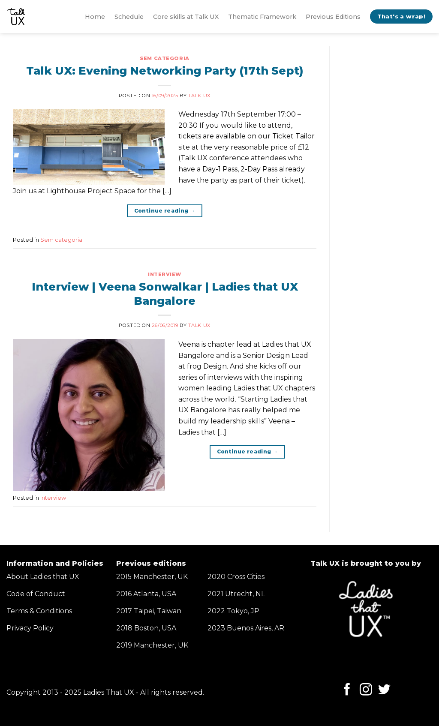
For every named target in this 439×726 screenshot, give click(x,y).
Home (95, 17)
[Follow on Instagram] (366, 690)
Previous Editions (333, 17)
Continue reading (164, 211)
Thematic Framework (262, 17)
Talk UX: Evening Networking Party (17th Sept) (164, 70)
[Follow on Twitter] (384, 690)
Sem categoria (164, 58)
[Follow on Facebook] (347, 690)
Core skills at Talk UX (186, 17)
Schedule (129, 17)
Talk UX (199, 96)
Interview (164, 274)
